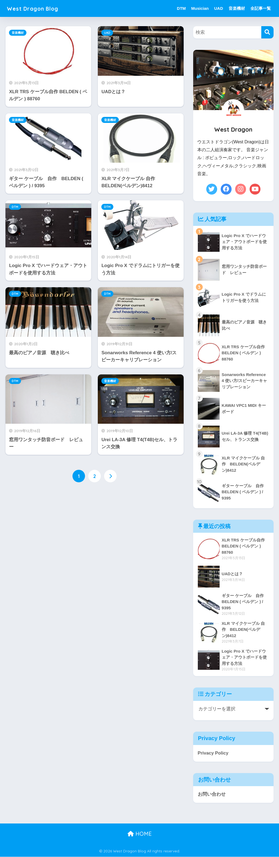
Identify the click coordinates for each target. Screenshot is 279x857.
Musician (200, 8)
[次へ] (110, 476)
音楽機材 (237, 8)
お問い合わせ (212, 794)
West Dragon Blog (37, 8)
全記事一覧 (260, 8)
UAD (218, 8)
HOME (140, 834)
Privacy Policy (213, 753)
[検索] (267, 32)
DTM (181, 8)
